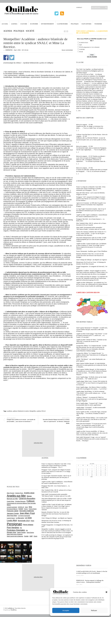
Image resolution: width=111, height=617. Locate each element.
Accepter (65, 610)
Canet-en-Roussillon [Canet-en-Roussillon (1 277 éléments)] (27, 498)
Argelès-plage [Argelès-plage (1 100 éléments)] (29, 493)
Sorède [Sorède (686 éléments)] (26, 536)
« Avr (91, 476)
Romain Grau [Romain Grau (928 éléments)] (11, 532)
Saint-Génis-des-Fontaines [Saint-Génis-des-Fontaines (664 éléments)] (14, 534)
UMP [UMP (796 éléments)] (31, 536)
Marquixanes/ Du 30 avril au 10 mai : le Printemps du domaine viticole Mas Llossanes (91, 263)
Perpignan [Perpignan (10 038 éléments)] (14, 524)
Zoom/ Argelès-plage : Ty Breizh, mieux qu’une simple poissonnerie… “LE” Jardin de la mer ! (91, 378)
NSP (80, 45)
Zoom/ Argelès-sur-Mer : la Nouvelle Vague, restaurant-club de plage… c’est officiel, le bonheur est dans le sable (91, 413)
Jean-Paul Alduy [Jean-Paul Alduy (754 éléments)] (12, 515)
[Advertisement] (38, 387)
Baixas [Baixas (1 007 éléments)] (29, 496)
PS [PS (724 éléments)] (21, 528)
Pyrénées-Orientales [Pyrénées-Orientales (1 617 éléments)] (16, 530)
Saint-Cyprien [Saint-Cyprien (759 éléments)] (21, 532)
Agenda (14, 24)
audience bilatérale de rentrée (21, 411)
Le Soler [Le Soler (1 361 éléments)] (28, 518)
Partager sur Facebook (6, 57)
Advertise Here (38, 443)
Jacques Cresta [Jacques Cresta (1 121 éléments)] (13, 513)
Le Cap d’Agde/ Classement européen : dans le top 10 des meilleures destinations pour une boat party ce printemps (91, 210)
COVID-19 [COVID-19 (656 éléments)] (21, 507)
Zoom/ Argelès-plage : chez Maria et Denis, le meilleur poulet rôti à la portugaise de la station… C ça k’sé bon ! (91, 388)
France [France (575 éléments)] (26, 509)
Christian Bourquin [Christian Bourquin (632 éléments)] (20, 501)
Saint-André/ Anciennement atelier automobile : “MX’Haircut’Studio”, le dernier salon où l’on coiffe (90, 228)
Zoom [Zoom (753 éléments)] (35, 536)
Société (30, 31)
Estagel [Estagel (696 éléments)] (21, 509)
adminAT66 (8, 50)
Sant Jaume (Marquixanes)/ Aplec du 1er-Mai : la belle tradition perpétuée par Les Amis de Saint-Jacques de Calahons (91, 239)
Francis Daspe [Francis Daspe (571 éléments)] (33, 509)
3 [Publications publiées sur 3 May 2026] (105, 467)
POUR (81, 52)
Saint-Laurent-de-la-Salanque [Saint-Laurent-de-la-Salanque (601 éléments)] (15, 536)
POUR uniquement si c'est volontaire (89, 47)
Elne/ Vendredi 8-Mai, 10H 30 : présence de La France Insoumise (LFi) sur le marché (91, 224)
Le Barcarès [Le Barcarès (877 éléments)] (20, 518)
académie (9, 411)
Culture (23, 24)
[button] (106, 592)
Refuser (94, 610)
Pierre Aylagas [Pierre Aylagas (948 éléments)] (28, 525)
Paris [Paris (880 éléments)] (32, 521)
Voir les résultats (92, 56)
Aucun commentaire (67, 50)
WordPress (14, 610)
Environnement (47, 24)
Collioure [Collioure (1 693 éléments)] (30, 501)
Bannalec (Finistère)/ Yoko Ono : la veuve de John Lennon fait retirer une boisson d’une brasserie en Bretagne (90, 255)
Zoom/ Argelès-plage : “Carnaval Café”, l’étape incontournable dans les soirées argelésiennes (89, 404)
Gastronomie (62, 24)
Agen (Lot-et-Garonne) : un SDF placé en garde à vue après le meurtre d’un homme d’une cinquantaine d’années (91, 204)
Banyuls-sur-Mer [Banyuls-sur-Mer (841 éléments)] (12, 498)
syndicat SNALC (41, 411)
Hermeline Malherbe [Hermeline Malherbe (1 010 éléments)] (26, 511)
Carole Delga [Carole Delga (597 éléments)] (10, 501)
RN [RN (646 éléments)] (27, 530)
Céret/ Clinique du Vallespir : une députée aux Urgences (91, 260)
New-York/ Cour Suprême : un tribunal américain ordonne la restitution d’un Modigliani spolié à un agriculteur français (89, 70)
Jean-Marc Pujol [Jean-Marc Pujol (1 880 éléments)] (27, 513)
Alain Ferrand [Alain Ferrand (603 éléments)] (10, 493)
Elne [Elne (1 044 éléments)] (30, 507)
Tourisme (98, 24)
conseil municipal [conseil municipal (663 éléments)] (12, 507)
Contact (79, 7)
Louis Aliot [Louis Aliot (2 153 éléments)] (12, 520)
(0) (79, 110)
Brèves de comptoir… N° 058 (84, 146)
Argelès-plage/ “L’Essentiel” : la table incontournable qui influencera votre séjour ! (91, 408)
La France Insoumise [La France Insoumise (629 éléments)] (24, 515)
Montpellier (32, 411)
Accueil (5, 24)
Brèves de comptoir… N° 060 (84, 124)
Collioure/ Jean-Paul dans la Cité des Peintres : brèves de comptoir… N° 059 (91, 135)
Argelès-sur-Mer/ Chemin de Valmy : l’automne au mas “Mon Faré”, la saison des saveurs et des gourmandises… (91, 341)
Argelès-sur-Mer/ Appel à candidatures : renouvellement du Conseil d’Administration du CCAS (91, 215)
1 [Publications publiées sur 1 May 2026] (96, 467)
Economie (34, 24)
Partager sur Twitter (11, 57)
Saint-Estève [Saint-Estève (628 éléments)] (30, 532)
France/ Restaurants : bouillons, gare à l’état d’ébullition (91, 251)
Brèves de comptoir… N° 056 (84, 168)
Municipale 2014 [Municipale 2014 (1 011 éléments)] (24, 521)
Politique (75, 24)
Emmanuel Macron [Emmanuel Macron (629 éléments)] (12, 509)
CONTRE (82, 49)
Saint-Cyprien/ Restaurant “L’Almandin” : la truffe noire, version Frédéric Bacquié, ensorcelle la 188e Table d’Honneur (92, 329)
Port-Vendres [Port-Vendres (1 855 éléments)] (13, 527)
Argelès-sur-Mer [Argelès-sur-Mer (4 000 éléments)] (16, 495)
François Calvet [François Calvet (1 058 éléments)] (12, 511)
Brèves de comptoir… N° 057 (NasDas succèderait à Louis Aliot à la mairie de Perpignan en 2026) (90, 157)
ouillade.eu (11, 608)
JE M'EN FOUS (83, 42)
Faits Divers (86, 24)
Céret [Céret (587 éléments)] (26, 507)
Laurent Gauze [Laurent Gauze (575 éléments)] (11, 518)
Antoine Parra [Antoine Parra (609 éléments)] (19, 493)
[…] (77, 110)
